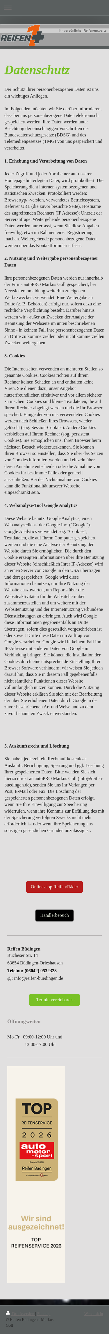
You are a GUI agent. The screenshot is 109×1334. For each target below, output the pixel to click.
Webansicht (93, 1314)
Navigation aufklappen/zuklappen (54, 7)
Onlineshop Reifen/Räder (54, 886)
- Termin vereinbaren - (55, 999)
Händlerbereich (54, 915)
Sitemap (44, 1314)
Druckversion (20, 1314)
